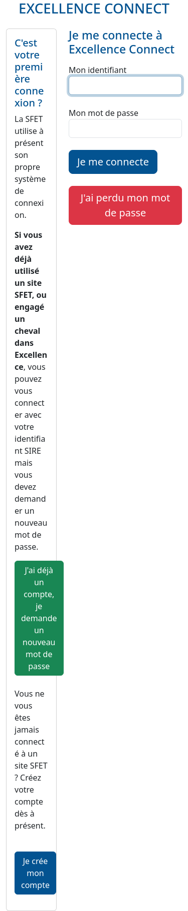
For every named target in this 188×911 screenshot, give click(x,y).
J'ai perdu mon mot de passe (125, 205)
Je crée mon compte (35, 873)
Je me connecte (113, 161)
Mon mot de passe (103, 112)
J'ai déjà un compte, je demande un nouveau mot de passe (39, 618)
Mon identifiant (97, 69)
